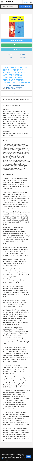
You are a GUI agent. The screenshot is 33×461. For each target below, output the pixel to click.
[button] (2, 2)
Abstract (22, 54)
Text (10, 57)
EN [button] (31, 2)
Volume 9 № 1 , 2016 (16, 87)
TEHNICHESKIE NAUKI (14, 88)
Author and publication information (16, 99)
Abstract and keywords (12, 105)
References (23, 57)
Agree (28, 456)
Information (10, 54)
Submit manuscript (25, 6)
